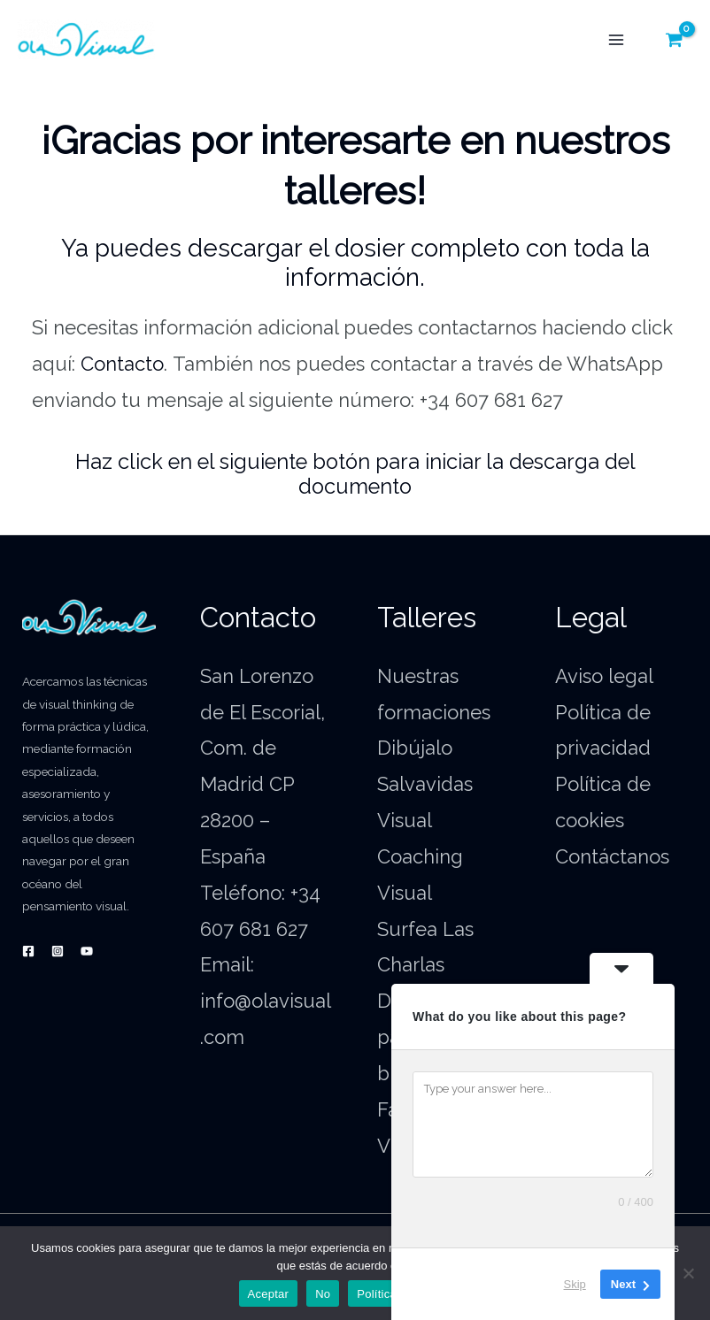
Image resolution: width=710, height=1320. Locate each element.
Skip (575, 1284)
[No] (688, 1273)
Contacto (122, 363)
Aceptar (268, 1294)
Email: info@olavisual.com (265, 1000)
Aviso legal (604, 675)
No (322, 1294)
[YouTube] (87, 951)
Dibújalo (414, 747)
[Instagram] (57, 951)
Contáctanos (612, 856)
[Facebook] (28, 951)
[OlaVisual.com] (86, 39)
